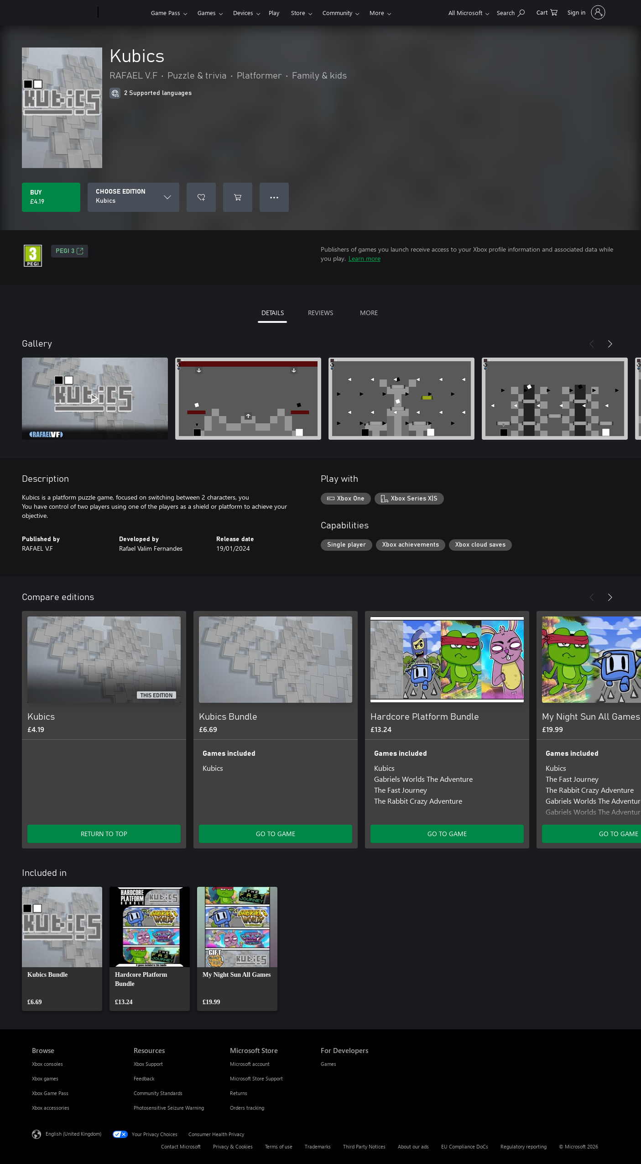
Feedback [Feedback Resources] (144, 1078)
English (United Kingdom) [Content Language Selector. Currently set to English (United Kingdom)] (73, 1134)
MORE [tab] (369, 312)
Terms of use (278, 1146)
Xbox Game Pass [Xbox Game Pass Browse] (50, 1093)
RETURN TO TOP (104, 833)
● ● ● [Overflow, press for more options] (274, 197)
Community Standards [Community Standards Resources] (158, 1093)
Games (207, 12)
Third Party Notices (364, 1146)
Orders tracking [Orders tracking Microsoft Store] (247, 1108)
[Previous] (592, 343)
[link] (62, 949)
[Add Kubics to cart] (237, 197)
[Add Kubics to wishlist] (201, 197)
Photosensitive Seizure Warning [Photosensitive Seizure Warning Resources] (169, 1108)
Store (298, 12)
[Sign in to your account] (585, 12)
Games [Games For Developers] (328, 1064)
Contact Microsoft (181, 1146)
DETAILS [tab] (272, 312)
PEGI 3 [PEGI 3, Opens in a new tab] (69, 251)
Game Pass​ (165, 12)
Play (274, 12)
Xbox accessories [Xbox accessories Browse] (50, 1108)
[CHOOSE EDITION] (133, 197)
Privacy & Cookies (233, 1146)
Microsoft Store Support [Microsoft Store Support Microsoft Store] (256, 1078)
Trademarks (318, 1146)
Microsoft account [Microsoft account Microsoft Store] (250, 1064)
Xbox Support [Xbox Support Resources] (148, 1064)
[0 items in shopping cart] (547, 11)
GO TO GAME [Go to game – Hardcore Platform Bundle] (447, 833)
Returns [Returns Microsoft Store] (238, 1093)
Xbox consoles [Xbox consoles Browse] (47, 1064)
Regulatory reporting (523, 1146)
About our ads (413, 1146)
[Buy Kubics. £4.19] (51, 197)
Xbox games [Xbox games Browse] (45, 1078)
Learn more (364, 258)
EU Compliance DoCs (464, 1146)
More (377, 12)
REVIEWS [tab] (320, 312)
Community (337, 12)
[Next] (610, 343)
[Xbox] (123, 12)
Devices (243, 12)
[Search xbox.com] (511, 11)
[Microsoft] (63, 12)
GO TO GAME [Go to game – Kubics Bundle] (275, 833)
